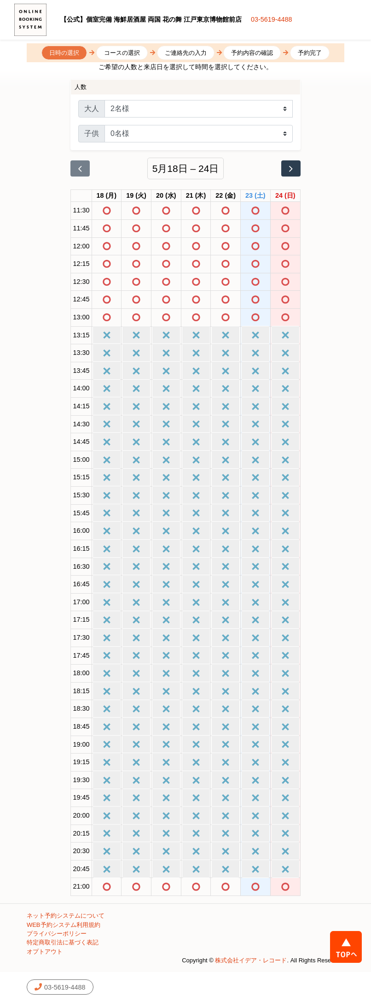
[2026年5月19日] (136, 196)
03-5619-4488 (271, 19)
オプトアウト (45, 951)
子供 (91, 133)
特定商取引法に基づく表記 (63, 942)
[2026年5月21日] (196, 196)
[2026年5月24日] (285, 196)
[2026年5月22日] (226, 196)
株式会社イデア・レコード (251, 960)
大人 (91, 108)
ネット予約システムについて (65, 915)
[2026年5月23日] (255, 196)
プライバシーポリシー (57, 933)
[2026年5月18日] (107, 196)
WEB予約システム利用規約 (63, 924)
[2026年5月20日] (166, 196)
